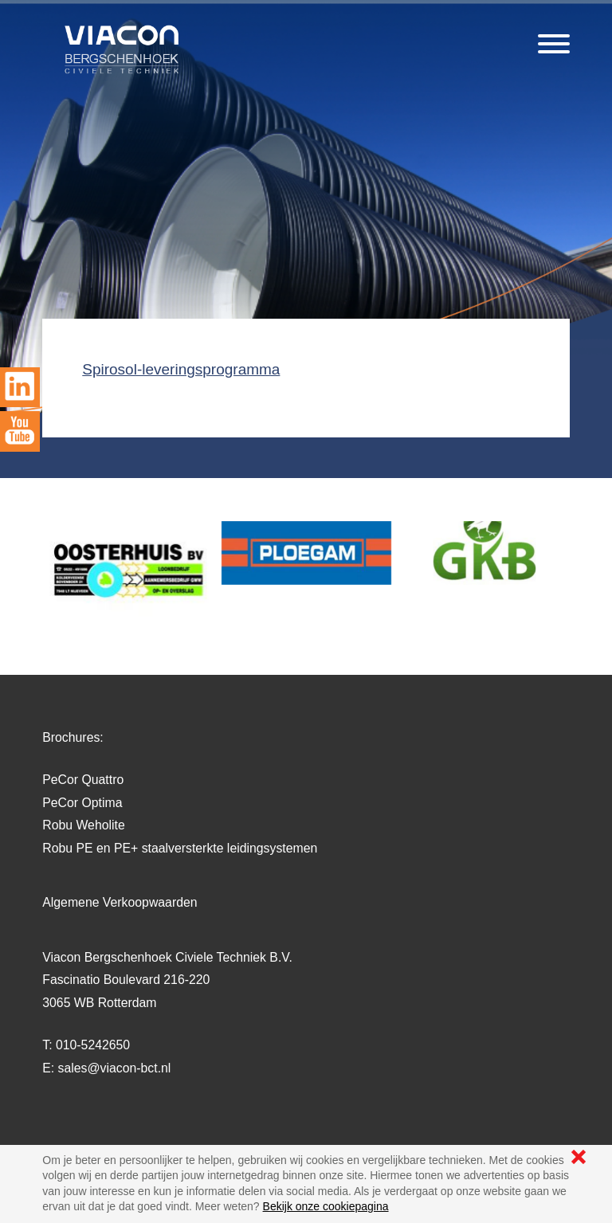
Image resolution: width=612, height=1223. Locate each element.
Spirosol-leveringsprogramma (181, 369)
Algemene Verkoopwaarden (119, 902)
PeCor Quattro (83, 779)
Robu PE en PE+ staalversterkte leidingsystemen (179, 848)
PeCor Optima (82, 802)
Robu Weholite (83, 825)
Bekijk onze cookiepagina (326, 1206)
